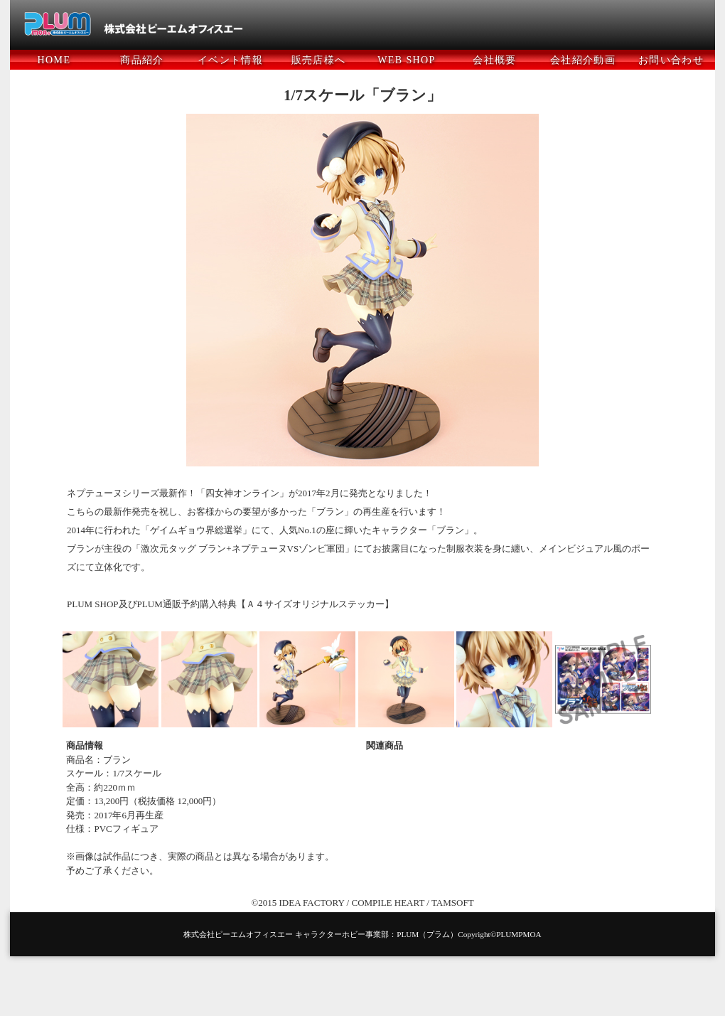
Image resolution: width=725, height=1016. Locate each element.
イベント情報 (230, 60)
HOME (54, 60)
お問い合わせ (671, 60)
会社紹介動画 (583, 60)
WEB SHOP (406, 60)
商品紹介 (142, 60)
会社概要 (495, 60)
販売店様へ (318, 60)
